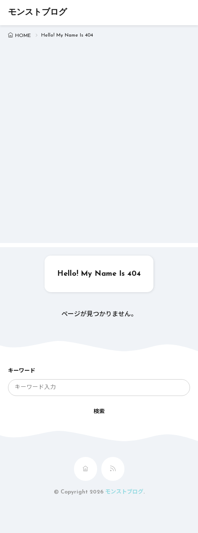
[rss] (112, 469)
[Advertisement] (99, 144)
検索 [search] (99, 411)
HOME (23, 35)
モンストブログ (37, 12)
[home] (85, 469)
